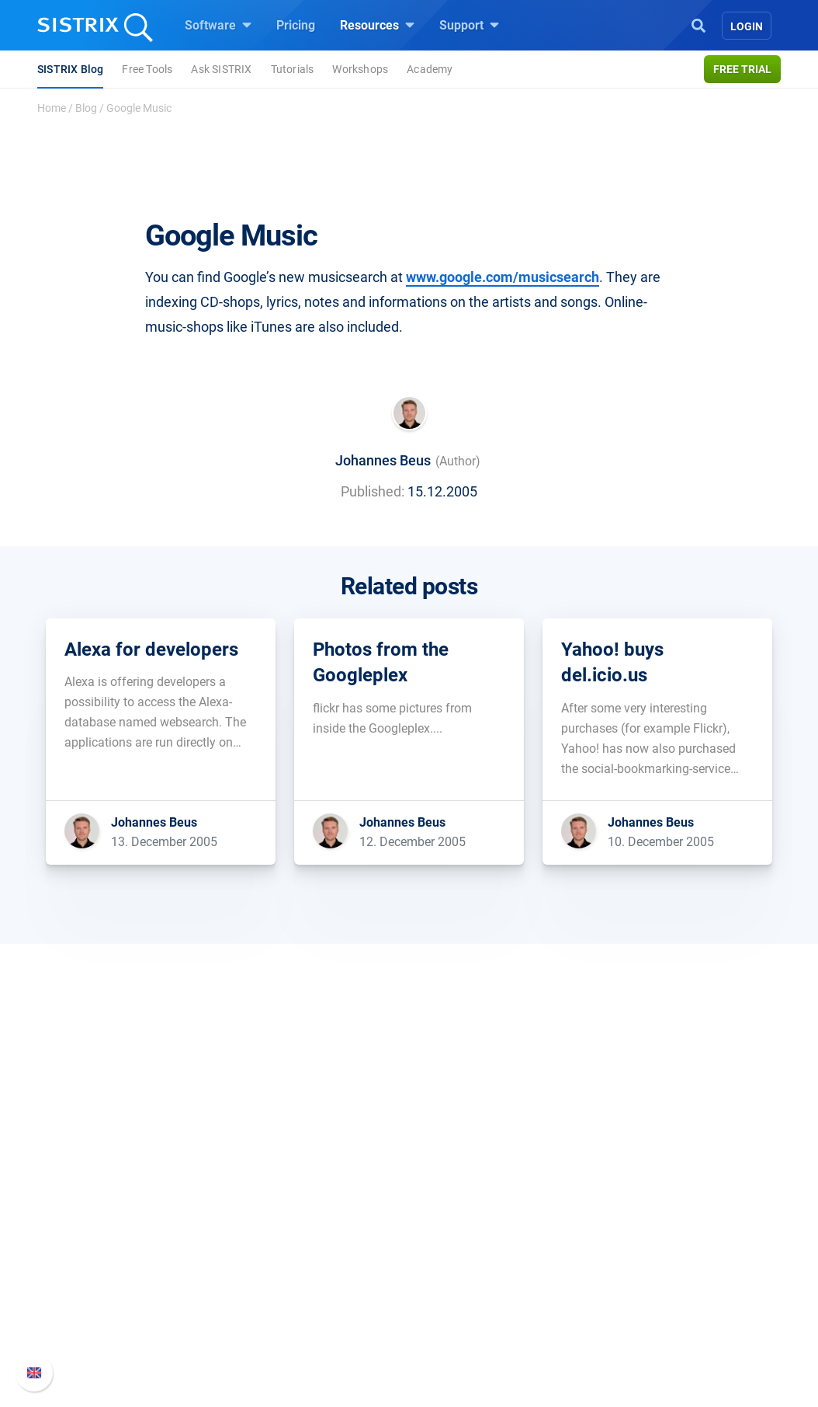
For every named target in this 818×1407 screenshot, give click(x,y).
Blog (86, 108)
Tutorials (292, 69)
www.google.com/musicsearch (502, 277)
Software (218, 25)
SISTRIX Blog (70, 69)
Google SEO (281, 1238)
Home (51, 108)
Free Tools (147, 69)
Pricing (295, 25)
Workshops (360, 69)
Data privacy (105, 1288)
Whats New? (640, 1238)
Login (746, 26)
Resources (377, 25)
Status (624, 1313)
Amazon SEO (285, 1263)
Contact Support (650, 1288)
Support (469, 25)
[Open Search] (698, 24)
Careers (119, 1238)
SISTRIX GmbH (117, 1184)
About (87, 1214)
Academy (429, 69)
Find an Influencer (298, 1288)
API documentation (658, 1263)
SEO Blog (453, 1288)
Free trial (742, 69)
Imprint (90, 1313)
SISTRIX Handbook (658, 1214)
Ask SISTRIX (221, 69)
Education (98, 1263)
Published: (372, 491)
